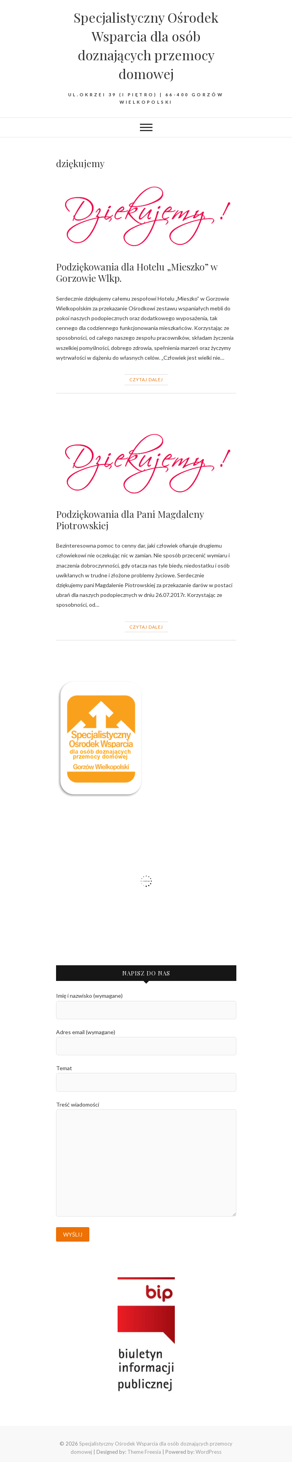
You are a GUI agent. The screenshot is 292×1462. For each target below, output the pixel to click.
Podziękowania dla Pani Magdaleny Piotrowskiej (130, 520)
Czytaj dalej (146, 379)
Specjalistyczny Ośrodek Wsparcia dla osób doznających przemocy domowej (146, 45)
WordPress (208, 1452)
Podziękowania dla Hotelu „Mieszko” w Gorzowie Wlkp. (136, 272)
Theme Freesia (144, 1452)
